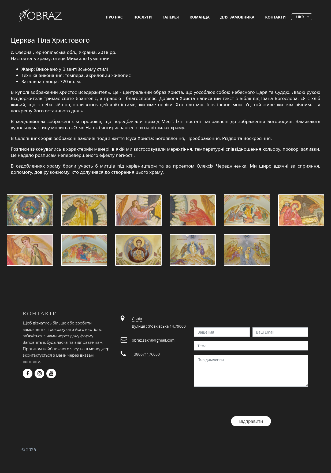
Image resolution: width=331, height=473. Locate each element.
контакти (275, 17)
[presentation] (235, 401)
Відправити (251, 421)
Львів (137, 318)
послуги (142, 17)
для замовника (237, 17)
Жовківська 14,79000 (166, 326)
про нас (114, 17)
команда (199, 17)
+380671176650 (146, 354)
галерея (171, 17)
